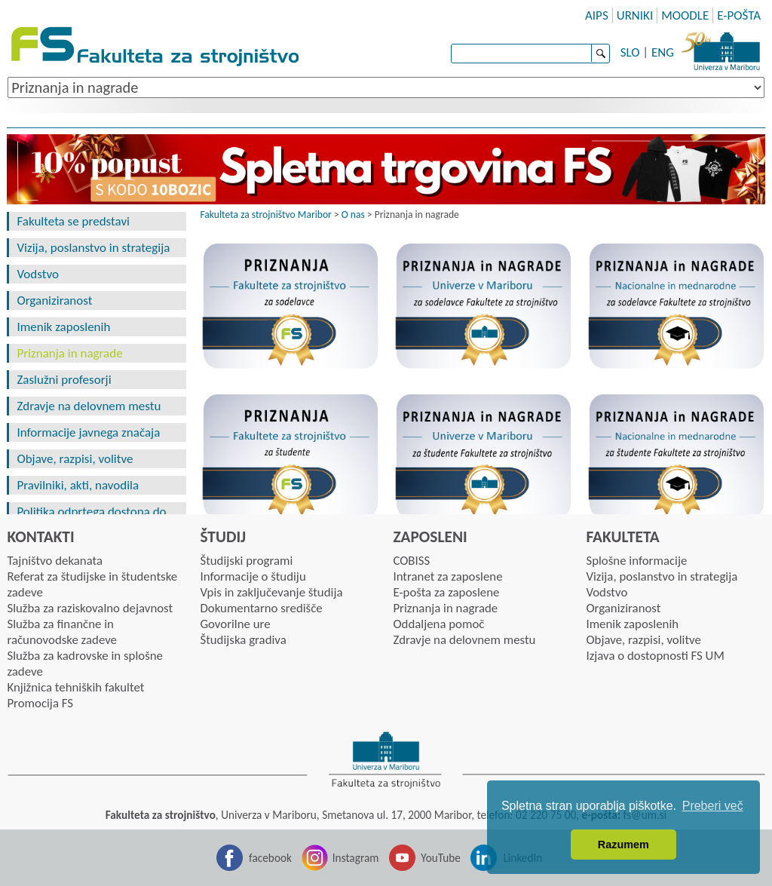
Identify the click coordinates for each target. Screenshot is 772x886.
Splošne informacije (636, 561)
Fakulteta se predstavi (73, 221)
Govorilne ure (235, 624)
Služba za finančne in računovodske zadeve (62, 632)
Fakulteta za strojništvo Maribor (265, 214)
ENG (662, 52)
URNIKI (635, 15)
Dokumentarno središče (261, 608)
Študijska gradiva (243, 640)
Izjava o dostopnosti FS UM (655, 656)
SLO (630, 52)
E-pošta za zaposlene (446, 592)
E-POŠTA (739, 15)
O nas (353, 214)
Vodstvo (37, 274)
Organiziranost (54, 300)
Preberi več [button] (712, 805)
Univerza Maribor (721, 49)
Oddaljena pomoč (438, 624)
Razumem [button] (623, 844)
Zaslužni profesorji (64, 380)
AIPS (596, 15)
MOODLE (685, 15)
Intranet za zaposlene (447, 576)
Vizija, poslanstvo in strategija (93, 248)
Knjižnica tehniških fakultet (75, 687)
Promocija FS (40, 703)
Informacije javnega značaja (88, 432)
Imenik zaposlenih (63, 327)
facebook (270, 858)
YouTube (441, 858)
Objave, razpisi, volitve (75, 459)
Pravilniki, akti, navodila (78, 485)
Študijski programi (246, 561)
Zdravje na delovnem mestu (89, 406)
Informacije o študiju (252, 576)
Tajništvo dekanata (55, 561)
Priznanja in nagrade (69, 353)
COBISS (411, 561)
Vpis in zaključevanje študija (271, 592)
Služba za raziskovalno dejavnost (90, 608)
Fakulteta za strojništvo (156, 47)
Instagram (355, 858)
